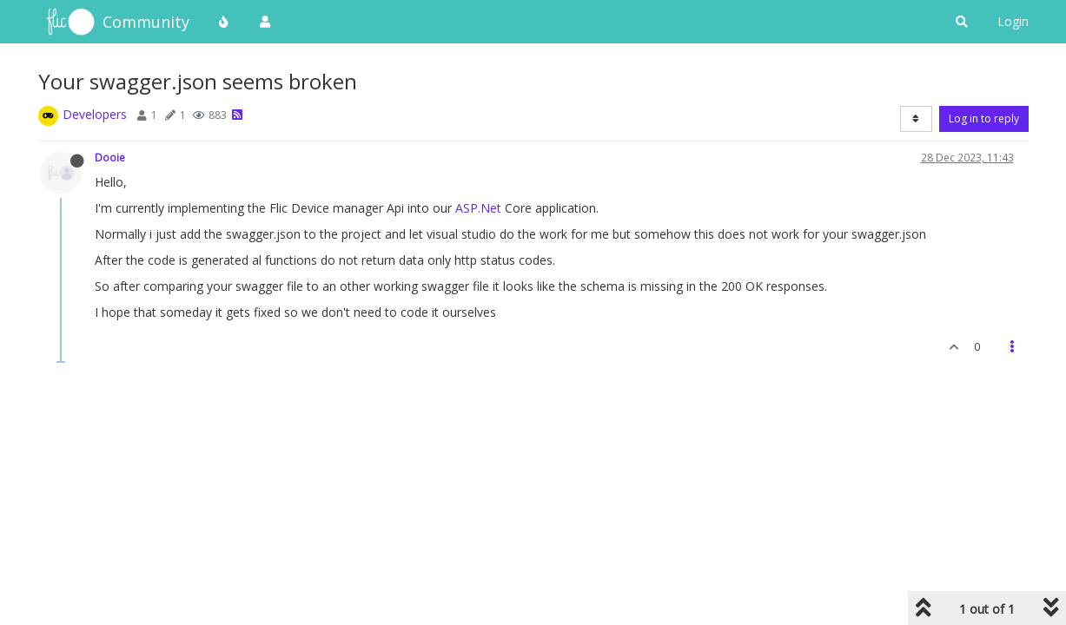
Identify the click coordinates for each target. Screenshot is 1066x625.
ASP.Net (478, 208)
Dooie (110, 157)
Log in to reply (984, 118)
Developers (95, 114)
